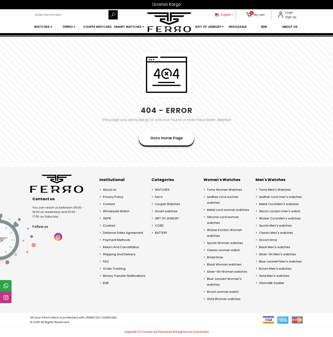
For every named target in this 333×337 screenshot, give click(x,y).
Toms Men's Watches (275, 189)
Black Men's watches (274, 247)
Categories (162, 179)
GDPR (107, 218)
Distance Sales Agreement (123, 233)
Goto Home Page (166, 138)
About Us (109, 189)
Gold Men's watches (274, 276)
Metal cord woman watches (228, 210)
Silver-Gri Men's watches (277, 254)
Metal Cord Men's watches (279, 204)
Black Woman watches (224, 264)
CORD (159, 225)
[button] (255, 15)
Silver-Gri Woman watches (227, 271)
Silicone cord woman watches (223, 220)
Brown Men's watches (275, 268)
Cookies (109, 225)
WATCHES (162, 189)
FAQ (106, 261)
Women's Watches (222, 179)
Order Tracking (114, 268)
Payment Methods (116, 240)
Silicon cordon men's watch (279, 211)
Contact (109, 204)
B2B (105, 283)
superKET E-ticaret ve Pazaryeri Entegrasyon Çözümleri (167, 332)
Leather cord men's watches (280, 197)
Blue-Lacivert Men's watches (280, 261)
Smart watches (166, 211)
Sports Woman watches (225, 243)
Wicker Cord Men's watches (280, 218)
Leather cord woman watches (222, 200)
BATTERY (161, 233)
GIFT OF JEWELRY (167, 218)
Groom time (268, 240)
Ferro (159, 197)
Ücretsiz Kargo (166, 4)
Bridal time (215, 257)
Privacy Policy (113, 197)
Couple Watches (167, 204)
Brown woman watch (223, 292)
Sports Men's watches (275, 225)
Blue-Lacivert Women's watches (224, 282)
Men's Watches (270, 179)
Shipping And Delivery (119, 254)
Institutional (112, 179)
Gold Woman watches (223, 299)
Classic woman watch (223, 250)
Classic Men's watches (276, 233)
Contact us (43, 199)
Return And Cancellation (121, 247)
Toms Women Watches (224, 189)
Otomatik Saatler (271, 283)
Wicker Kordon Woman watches (224, 233)
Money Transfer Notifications (124, 276)
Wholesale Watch (116, 211)
